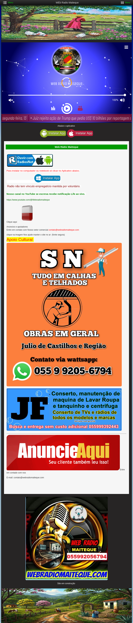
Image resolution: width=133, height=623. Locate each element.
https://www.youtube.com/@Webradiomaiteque (28, 200)
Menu (10, 2)
